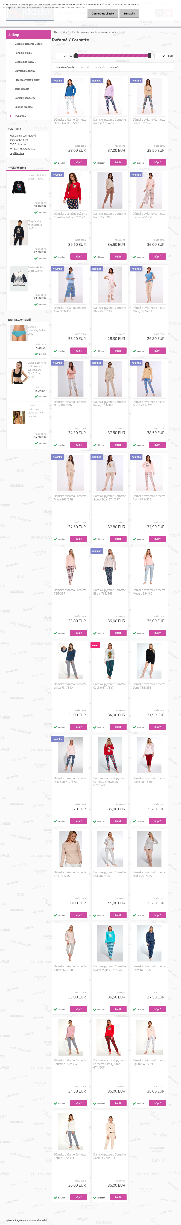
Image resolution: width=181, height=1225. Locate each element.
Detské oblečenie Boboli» (29, 44)
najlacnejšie (85, 67)
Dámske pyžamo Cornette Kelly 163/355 (149, 968)
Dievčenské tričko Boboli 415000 (37, 176)
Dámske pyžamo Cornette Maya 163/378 (70, 497)
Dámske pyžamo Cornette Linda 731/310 (70, 685)
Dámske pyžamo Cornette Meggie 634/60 (149, 591)
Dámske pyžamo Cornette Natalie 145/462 (109, 121)
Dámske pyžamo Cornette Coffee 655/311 (70, 1156)
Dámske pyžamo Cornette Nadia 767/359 (149, 874)
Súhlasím (129, 13)
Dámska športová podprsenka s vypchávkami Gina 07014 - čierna (37, 370)
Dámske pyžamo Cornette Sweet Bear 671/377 (109, 497)
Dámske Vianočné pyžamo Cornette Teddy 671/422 (70, 215)
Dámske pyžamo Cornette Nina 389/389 (70, 403)
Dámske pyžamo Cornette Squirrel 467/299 (149, 1062)
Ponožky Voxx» (23, 53)
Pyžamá (65, 32)
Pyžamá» (20, 116)
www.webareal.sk (38, 1220)
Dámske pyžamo (79, 32)
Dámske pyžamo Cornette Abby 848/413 (109, 309)
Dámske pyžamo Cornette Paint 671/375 (149, 497)
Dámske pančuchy (25, 98)
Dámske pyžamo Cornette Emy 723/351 (70, 874)
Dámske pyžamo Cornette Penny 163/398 (109, 403)
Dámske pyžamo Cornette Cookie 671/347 (109, 685)
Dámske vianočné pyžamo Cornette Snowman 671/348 (109, 781)
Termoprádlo (22, 89)
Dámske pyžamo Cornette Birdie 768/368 (109, 591)
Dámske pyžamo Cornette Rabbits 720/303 (109, 1156)
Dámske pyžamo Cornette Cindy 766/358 (70, 968)
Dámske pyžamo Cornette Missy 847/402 (149, 309)
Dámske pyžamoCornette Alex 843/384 (70, 309)
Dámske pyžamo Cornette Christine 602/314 (70, 1062)
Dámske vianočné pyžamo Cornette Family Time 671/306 (109, 1064)
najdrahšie (100, 67)
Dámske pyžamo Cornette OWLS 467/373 (149, 403)
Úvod (56, 32)
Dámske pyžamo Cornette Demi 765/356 (149, 685)
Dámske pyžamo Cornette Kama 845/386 (149, 215)
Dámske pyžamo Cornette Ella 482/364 (109, 874)
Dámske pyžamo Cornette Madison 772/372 (70, 779)
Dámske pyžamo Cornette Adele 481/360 (149, 779)
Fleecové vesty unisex (27, 80)
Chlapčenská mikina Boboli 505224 (35, 224)
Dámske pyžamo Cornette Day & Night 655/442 (70, 121)
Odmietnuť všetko (102, 13)
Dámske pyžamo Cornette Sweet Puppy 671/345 (109, 968)
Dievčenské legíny (25, 71)
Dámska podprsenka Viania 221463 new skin (35, 411)
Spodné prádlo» (24, 107)
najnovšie (115, 67)
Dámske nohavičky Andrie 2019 (36, 330)
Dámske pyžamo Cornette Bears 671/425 (149, 121)
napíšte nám (17, 153)
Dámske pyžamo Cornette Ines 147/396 (109, 215)
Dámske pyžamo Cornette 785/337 (70, 591)
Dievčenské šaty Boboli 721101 (36, 269)
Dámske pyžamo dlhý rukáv (103, 32)
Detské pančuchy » (25, 62)
